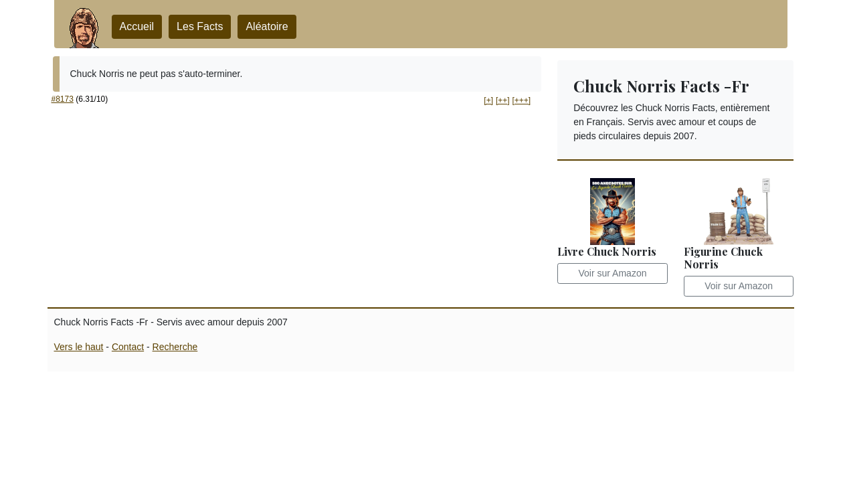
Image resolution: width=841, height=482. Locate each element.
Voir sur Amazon (613, 273)
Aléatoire (267, 26)
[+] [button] (488, 100)
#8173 (63, 99)
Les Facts (200, 26)
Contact (128, 346)
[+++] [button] (521, 100)
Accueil (137, 26)
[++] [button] (503, 100)
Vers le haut (79, 346)
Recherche (175, 346)
